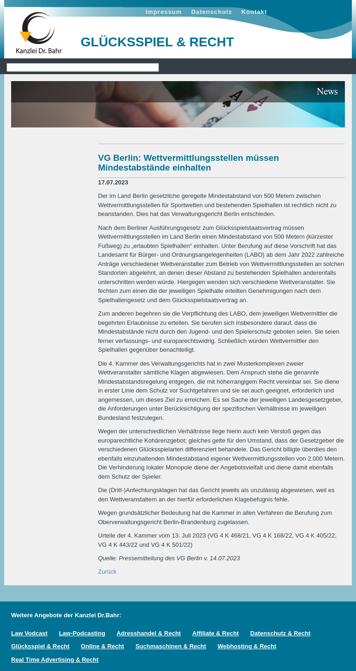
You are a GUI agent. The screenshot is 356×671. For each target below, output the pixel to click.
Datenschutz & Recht (280, 633)
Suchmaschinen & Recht (170, 646)
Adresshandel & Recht (148, 633)
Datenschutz (211, 11)
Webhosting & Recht (246, 646)
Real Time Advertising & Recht (55, 659)
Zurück (107, 571)
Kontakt (254, 11)
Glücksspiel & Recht (40, 646)
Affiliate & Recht (215, 633)
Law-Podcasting (82, 633)
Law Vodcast (29, 633)
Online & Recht (102, 646)
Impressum (164, 11)
